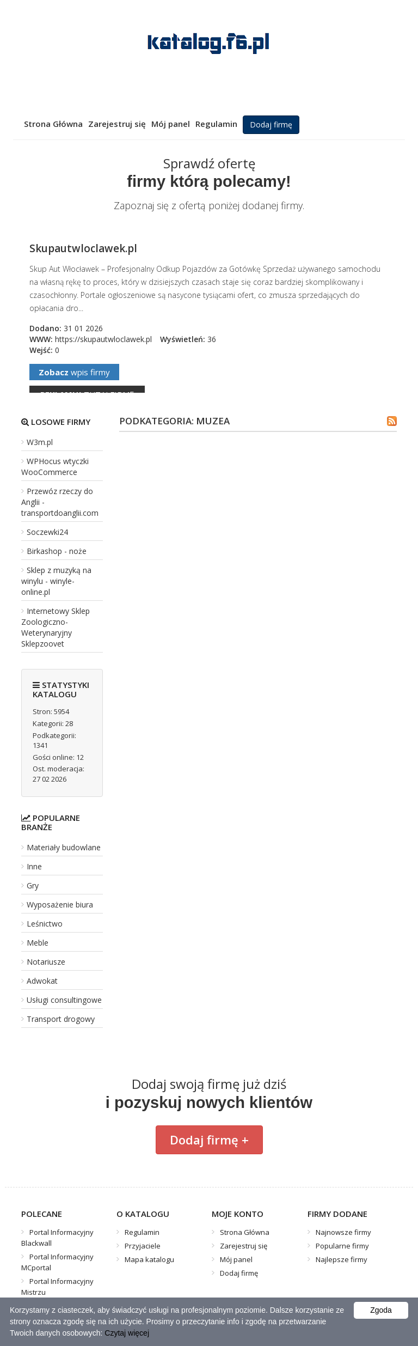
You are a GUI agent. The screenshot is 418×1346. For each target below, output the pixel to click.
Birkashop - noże (57, 551)
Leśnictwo (45, 923)
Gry (33, 885)
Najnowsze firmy (343, 1232)
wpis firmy (74, 372)
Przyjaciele (143, 1246)
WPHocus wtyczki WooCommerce (55, 466)
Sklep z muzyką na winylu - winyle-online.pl (56, 581)
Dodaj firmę (271, 124)
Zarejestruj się (117, 123)
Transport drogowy (61, 1019)
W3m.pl (40, 442)
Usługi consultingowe (64, 1000)
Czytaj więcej (126, 1333)
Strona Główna (53, 123)
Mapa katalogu (149, 1259)
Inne (34, 866)
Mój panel (170, 123)
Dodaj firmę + (209, 1139)
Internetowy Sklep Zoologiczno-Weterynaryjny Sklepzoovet (55, 627)
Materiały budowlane (64, 847)
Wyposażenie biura (60, 904)
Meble (37, 942)
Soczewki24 (47, 532)
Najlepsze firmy (341, 1259)
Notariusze (46, 962)
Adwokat (42, 981)
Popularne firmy (342, 1246)
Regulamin (216, 123)
